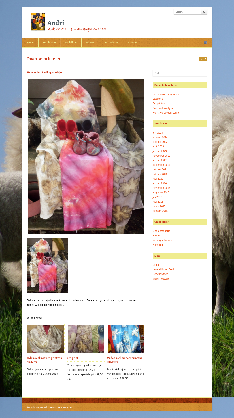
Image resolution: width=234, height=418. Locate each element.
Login (156, 264)
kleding (46, 72)
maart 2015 (159, 206)
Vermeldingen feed (163, 269)
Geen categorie (161, 230)
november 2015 (161, 187)
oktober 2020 (160, 174)
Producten (49, 42)
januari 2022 (160, 160)
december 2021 (161, 164)
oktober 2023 (160, 141)
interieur (157, 235)
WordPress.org (161, 278)
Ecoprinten (159, 103)
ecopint (36, 72)
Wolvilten (71, 42)
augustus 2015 (161, 192)
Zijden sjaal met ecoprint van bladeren (124, 360)
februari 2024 (160, 137)
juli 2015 (157, 197)
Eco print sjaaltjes (163, 108)
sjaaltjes (57, 72)
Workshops (111, 42)
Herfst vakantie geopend (166, 94)
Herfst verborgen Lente (166, 112)
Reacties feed (160, 274)
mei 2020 (158, 178)
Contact (132, 42)
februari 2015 (160, 210)
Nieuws (90, 42)
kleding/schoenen (163, 240)
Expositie (158, 98)
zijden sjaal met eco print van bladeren (44, 360)
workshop (158, 244)
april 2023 (158, 146)
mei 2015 (158, 201)
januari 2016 (160, 183)
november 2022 (161, 155)
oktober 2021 (160, 169)
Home (30, 42)
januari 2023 (160, 151)
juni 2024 (158, 132)
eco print (72, 358)
